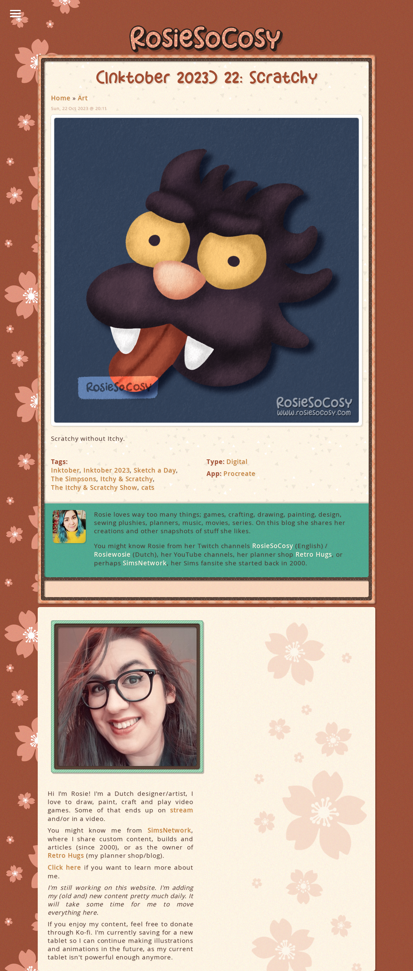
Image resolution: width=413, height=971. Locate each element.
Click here (64, 867)
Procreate (239, 473)
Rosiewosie (112, 554)
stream (181, 810)
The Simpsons (73, 479)
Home (60, 98)
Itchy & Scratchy (126, 479)
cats (148, 487)
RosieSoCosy (206, 40)
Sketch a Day (155, 470)
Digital (237, 461)
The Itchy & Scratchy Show (94, 487)
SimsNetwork (144, 563)
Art (83, 98)
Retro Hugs (314, 554)
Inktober (65, 470)
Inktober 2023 (106, 470)
